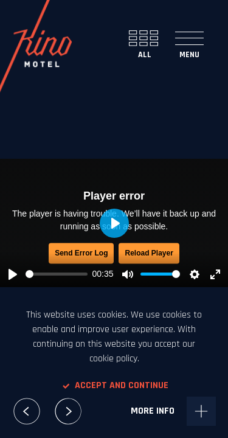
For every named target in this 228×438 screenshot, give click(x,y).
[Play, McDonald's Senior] (12, 274)
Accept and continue (114, 385)
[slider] (57, 274)
